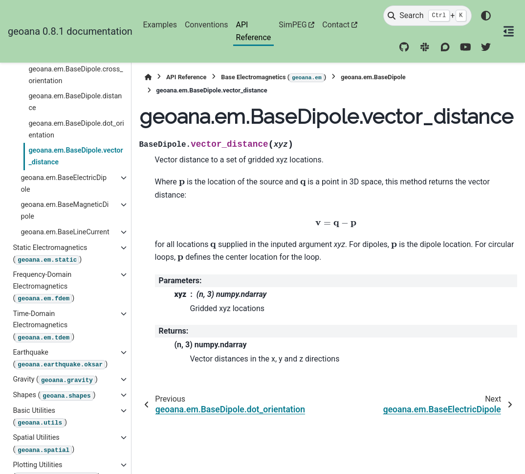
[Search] (427, 15)
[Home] (148, 77)
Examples (160, 24)
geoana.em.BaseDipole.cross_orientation (75, 75)
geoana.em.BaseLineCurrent (65, 232)
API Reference (253, 31)
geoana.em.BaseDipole (373, 77)
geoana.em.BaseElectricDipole (64, 184)
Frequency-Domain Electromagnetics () (43, 287)
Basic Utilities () (40, 417)
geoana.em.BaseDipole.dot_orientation (76, 129)
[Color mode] (486, 15)
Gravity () (55, 380)
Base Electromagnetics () (273, 77)
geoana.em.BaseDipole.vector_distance (75, 156)
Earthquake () (60, 358)
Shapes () (54, 396)
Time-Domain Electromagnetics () (43, 326)
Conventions (206, 24)
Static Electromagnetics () (50, 254)
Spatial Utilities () (43, 443)
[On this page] (508, 31)
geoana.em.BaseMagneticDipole (65, 211)
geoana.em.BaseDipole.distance (75, 102)
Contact (336, 24)
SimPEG (293, 24)
